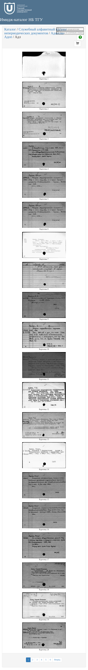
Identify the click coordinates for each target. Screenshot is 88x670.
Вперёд (57, 660)
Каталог (10, 29)
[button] (77, 44)
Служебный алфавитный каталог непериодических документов (35, 31)
